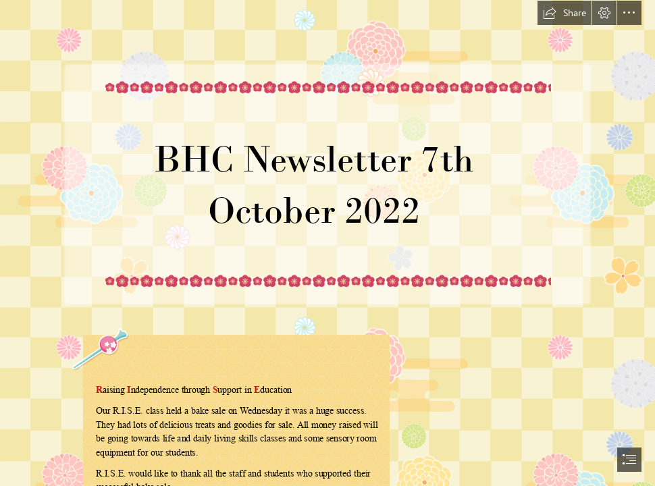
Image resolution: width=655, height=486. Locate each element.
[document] (327, 243)
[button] (565, 13)
